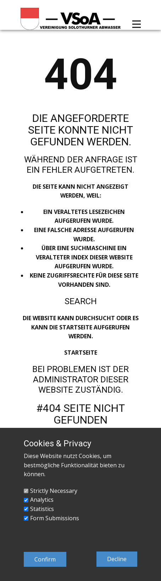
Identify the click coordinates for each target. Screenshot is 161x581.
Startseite (80, 352)
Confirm (45, 559)
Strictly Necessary (53, 491)
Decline (117, 559)
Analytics (42, 500)
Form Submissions (54, 518)
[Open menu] (136, 24)
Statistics (42, 509)
